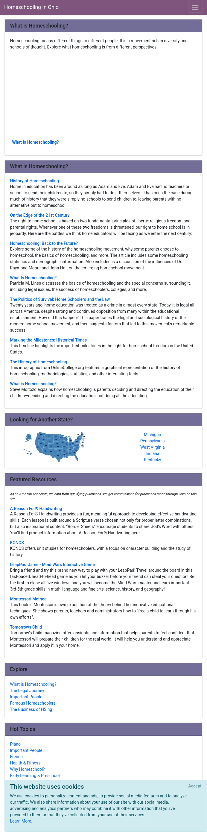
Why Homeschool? (27, 769)
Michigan (152, 434)
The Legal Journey (27, 690)
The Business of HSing (31, 709)
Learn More (20, 821)
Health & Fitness (25, 763)
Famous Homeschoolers (33, 703)
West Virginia (152, 447)
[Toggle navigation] (195, 7)
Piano (15, 744)
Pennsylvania (152, 441)
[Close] (195, 786)
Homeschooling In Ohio (31, 7)
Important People (26, 696)
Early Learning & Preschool (35, 775)
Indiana (152, 453)
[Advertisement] (103, 94)
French (16, 756)
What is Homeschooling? (35, 142)
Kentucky (152, 459)
